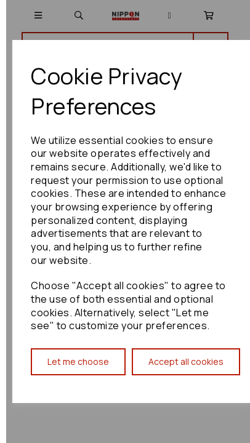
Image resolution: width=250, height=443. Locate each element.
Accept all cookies (186, 361)
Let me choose (78, 361)
